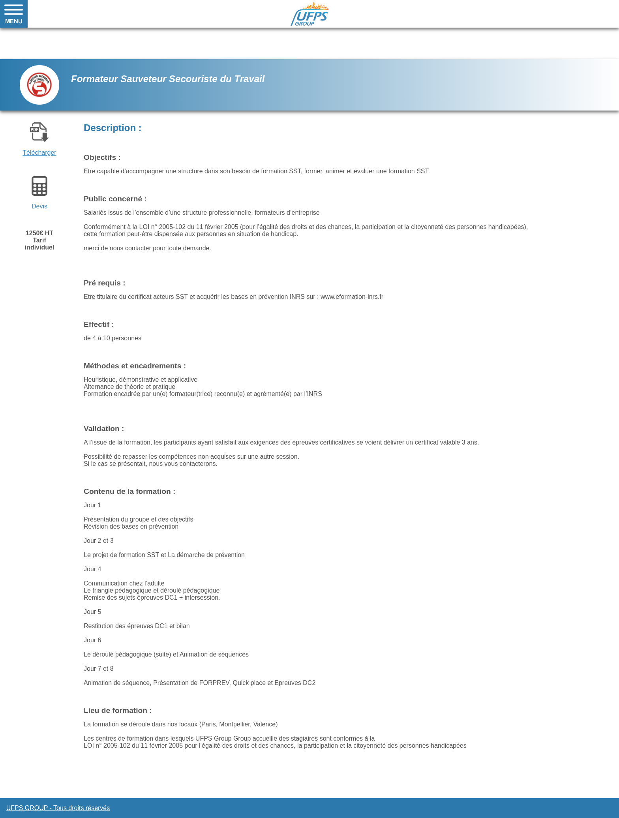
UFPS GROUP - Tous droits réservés (58, 808)
